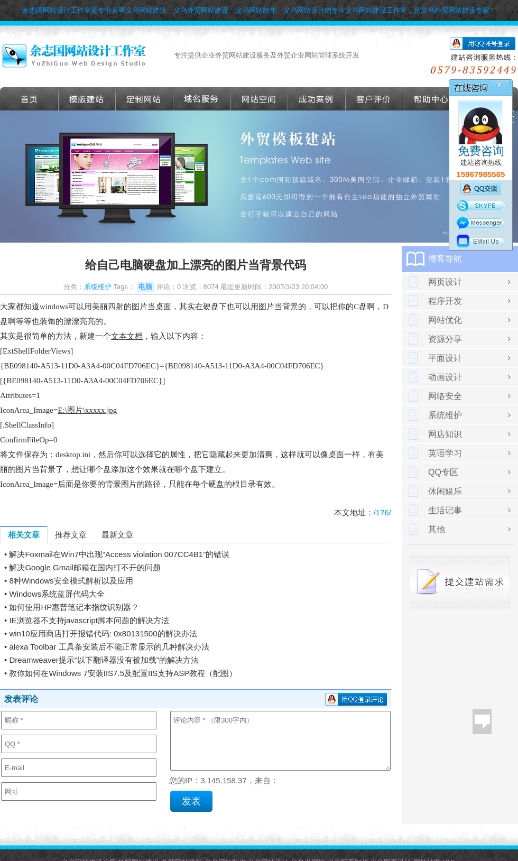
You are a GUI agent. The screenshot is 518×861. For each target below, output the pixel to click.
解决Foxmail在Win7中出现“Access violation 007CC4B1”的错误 (119, 554)
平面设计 (445, 358)
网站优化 (445, 320)
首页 (29, 98)
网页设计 (445, 281)
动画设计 (445, 377)
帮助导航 (431, 98)
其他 (436, 529)
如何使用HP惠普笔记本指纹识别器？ (74, 607)
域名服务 (202, 98)
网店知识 (445, 434)
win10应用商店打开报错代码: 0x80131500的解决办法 (103, 633)
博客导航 (445, 258)
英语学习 (445, 453)
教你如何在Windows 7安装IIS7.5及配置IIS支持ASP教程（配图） (123, 673)
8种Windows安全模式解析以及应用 (71, 580)
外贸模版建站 (87, 98)
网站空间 (259, 98)
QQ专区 (443, 472)
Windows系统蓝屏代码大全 (57, 593)
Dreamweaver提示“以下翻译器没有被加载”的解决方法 (103, 659)
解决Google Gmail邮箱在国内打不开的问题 (85, 567)
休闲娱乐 (445, 491)
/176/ (382, 512)
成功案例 (317, 98)
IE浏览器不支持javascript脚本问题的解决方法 (89, 620)
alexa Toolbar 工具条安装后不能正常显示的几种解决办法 (109, 646)
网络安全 (445, 396)
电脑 (145, 287)
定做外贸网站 (144, 98)
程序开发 (445, 301)
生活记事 (445, 510)
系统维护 (98, 287)
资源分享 (445, 339)
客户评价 (374, 98)
